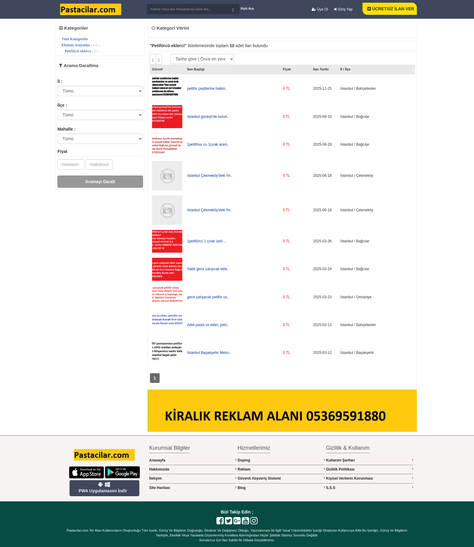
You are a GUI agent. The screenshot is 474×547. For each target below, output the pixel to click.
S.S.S (370, 487)
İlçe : (62, 105)
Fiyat (62, 151)
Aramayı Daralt (100, 181)
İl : (59, 81)
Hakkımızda (193, 469)
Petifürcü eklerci (82, 51)
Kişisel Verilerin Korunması (370, 478)
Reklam (281, 469)
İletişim (193, 478)
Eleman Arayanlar (81, 45)
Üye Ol (320, 9)
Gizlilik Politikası (370, 469)
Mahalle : (66, 129)
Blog (281, 487)
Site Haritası (193, 487)
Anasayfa (193, 460)
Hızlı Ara (247, 8)
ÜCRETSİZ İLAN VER (390, 8)
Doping (281, 460)
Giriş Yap (343, 9)
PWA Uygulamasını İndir (103, 487)
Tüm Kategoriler (75, 39)
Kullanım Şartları (370, 460)
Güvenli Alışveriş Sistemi (281, 478)
